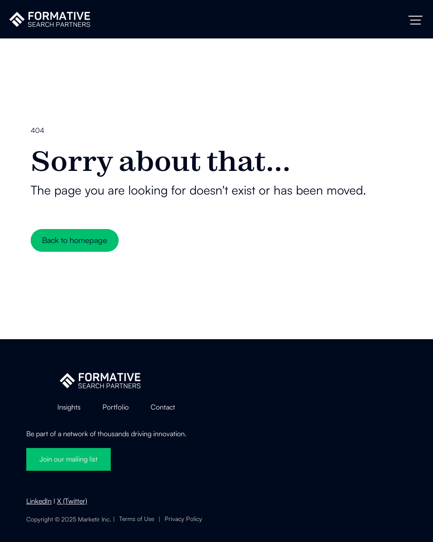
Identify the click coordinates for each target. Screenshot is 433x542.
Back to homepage (74, 240)
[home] (49, 19)
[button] (415, 20)
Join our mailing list (68, 459)
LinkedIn (39, 501)
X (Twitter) (72, 501)
